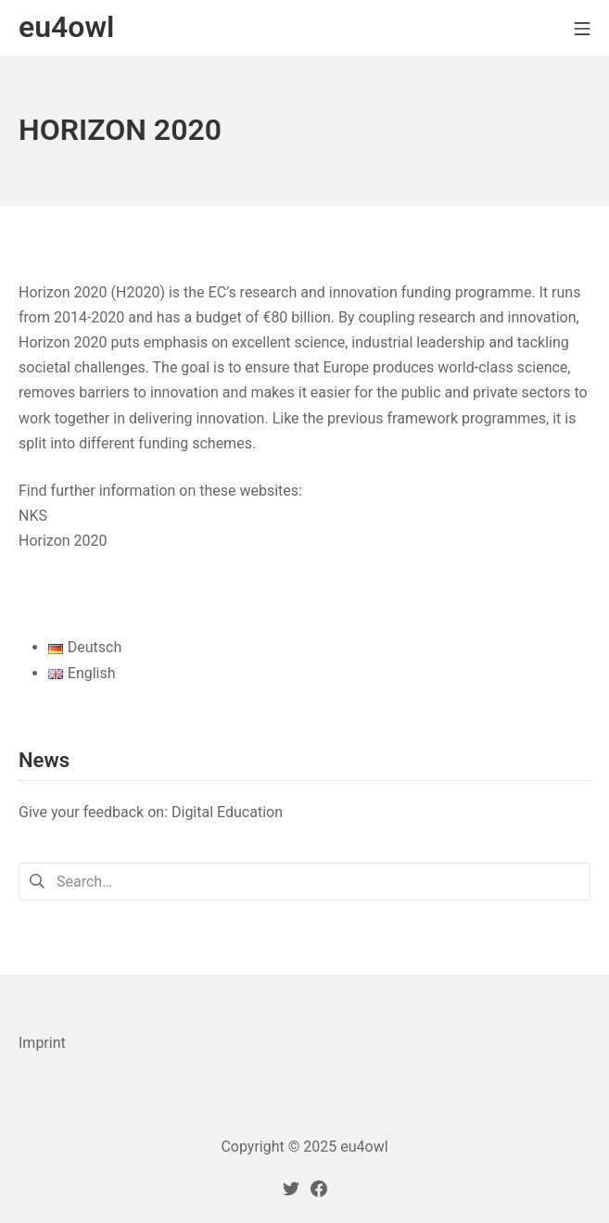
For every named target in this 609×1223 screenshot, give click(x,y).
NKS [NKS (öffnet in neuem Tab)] (33, 515)
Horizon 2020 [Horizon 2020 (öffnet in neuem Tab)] (63, 540)
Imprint (42, 1043)
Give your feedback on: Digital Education (151, 812)
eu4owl (363, 1146)
